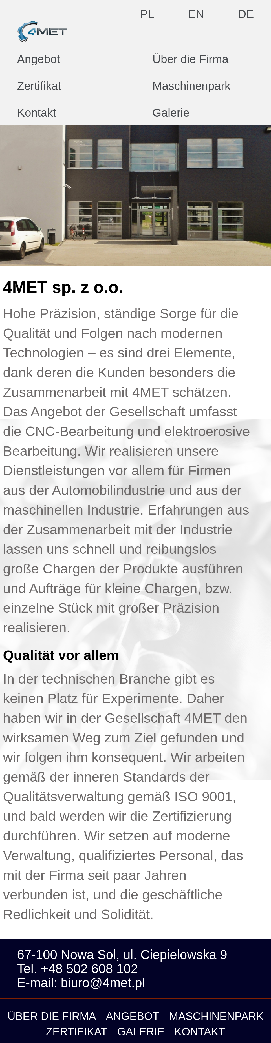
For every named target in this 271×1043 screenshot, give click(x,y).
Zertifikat (39, 86)
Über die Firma (191, 60)
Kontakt (36, 113)
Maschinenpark (192, 86)
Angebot (38, 60)
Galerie (171, 113)
